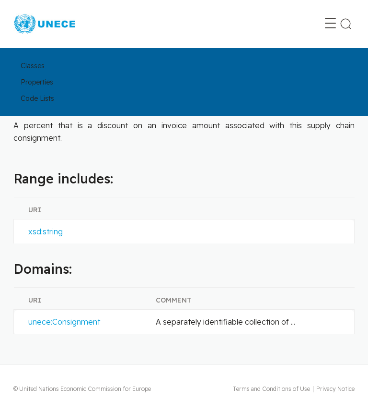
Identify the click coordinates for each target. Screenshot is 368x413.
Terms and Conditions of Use (271, 388)
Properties (37, 82)
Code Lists (37, 98)
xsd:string (45, 231)
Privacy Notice (335, 388)
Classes (33, 65)
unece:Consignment (64, 322)
